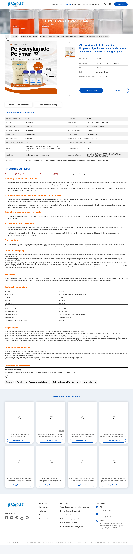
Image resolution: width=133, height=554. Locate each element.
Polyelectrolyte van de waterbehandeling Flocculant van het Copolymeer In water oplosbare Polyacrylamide (50, 435)
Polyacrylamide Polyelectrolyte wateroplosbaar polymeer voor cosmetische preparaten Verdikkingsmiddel (113, 435)
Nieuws (41, 515)
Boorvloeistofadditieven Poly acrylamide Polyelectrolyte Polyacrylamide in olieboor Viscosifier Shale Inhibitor (19, 480)
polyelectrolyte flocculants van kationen (32, 382)
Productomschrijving (48, 105)
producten (67, 4)
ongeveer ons (57, 4)
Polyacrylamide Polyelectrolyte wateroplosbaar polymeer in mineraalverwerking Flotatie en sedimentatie (19, 435)
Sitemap (16, 542)
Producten (15, 36)
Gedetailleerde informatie (18, 105)
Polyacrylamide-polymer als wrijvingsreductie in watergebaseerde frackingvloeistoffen (50, 480)
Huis (48, 4)
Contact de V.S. (44, 519)
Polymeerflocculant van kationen (65, 382)
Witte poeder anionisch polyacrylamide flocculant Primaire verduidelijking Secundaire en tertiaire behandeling (82, 435)
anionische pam (90, 382)
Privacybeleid (9, 542)
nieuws (85, 4)
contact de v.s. (95, 4)
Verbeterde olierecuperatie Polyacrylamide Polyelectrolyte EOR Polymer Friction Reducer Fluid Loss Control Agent (82, 480)
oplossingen (76, 4)
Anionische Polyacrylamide (29, 36)
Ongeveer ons (44, 507)
